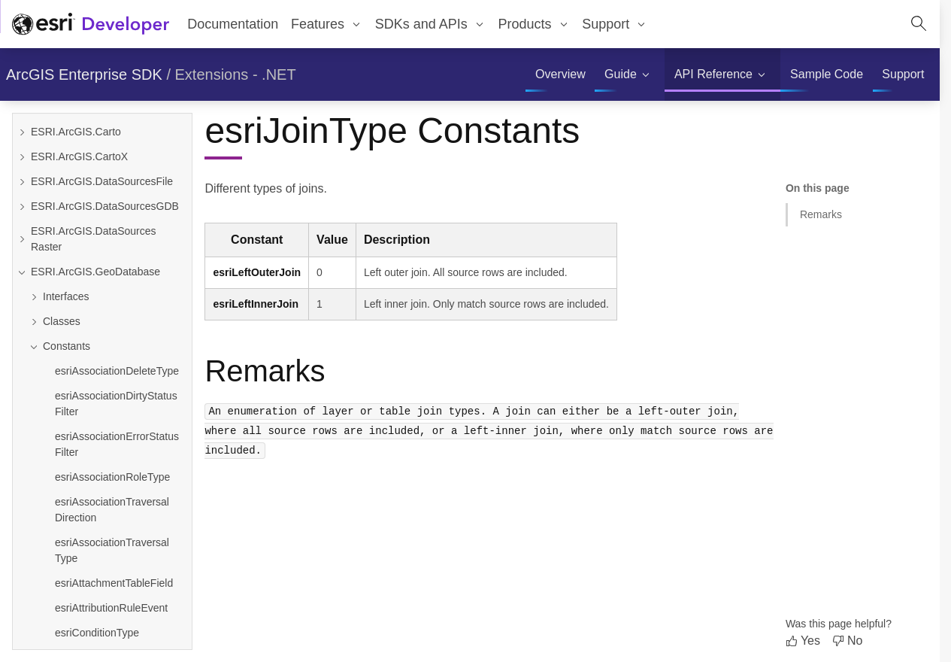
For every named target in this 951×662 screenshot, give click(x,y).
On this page (818, 188)
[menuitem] (327, 24)
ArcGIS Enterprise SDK (84, 74)
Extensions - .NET (235, 74)
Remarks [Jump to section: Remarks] (821, 214)
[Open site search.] (919, 24)
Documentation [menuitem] (232, 24)
